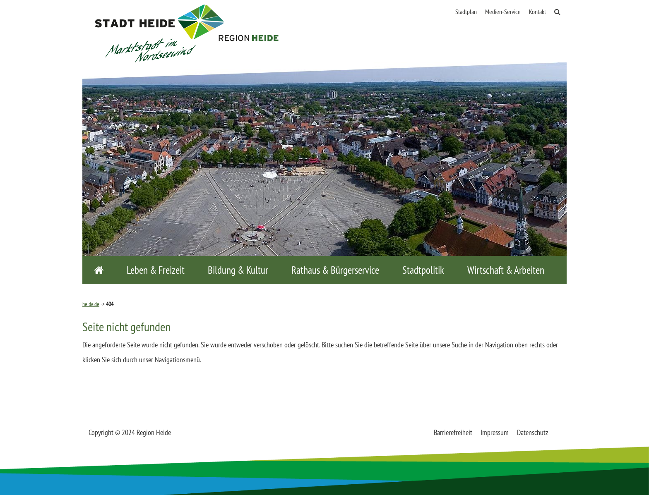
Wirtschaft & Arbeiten (505, 270)
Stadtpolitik (423, 270)
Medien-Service (503, 11)
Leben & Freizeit (156, 270)
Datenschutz (532, 432)
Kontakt (537, 11)
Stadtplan (466, 11)
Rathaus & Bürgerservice (335, 270)
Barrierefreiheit (453, 432)
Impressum (495, 432)
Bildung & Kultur (238, 270)
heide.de (90, 304)
